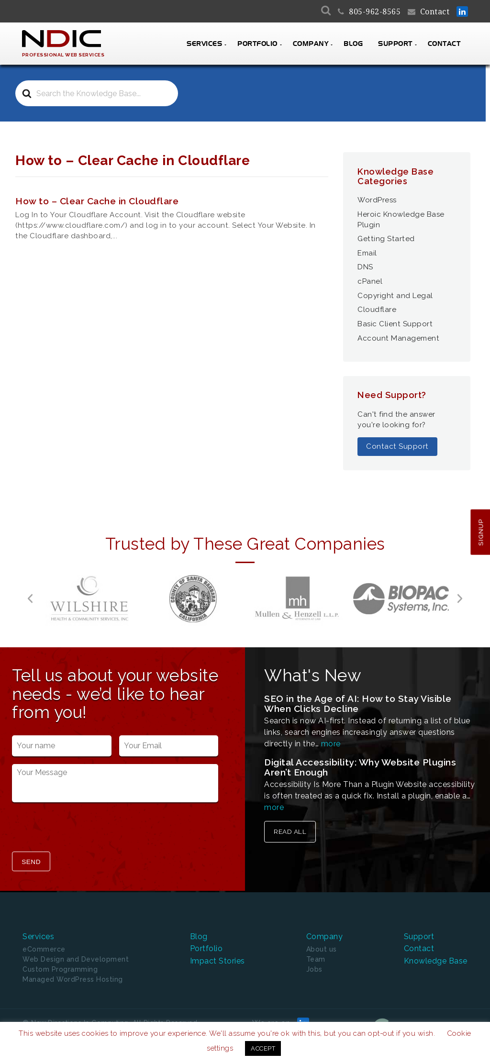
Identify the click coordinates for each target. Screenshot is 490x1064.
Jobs (314, 969)
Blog (353, 44)
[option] (89, 598)
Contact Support (397, 446)
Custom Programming (60, 969)
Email (367, 253)
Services (204, 44)
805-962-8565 (375, 11)
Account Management (398, 338)
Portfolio (257, 44)
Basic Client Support (395, 324)
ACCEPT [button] (263, 1048)
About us (321, 949)
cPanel (369, 281)
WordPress (377, 200)
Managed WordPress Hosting (72, 979)
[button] (30, 598)
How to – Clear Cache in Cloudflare (96, 201)
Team (315, 959)
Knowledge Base (436, 960)
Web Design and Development (75, 959)
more (331, 743)
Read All (290, 831)
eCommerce (44, 949)
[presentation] (84, 828)
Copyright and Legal (395, 295)
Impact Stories (217, 960)
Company (311, 44)
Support (395, 44)
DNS (365, 267)
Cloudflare (376, 309)
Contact (435, 11)
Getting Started (386, 238)
